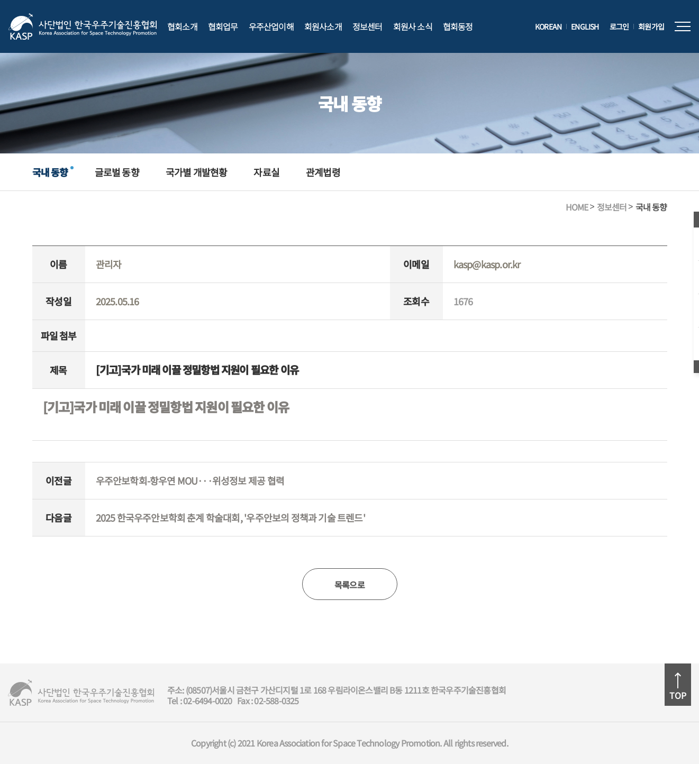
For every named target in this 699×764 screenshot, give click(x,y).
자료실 (266, 172)
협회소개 (182, 26)
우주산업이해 (271, 26)
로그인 (619, 26)
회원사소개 (323, 26)
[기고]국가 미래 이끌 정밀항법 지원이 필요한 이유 (166, 407)
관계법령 (323, 172)
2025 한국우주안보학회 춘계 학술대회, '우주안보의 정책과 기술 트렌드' (230, 517)
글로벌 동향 (117, 172)
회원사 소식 (412, 26)
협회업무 (223, 26)
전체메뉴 (683, 26)
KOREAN (548, 26)
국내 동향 (50, 172)
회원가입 (651, 26)
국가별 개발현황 (197, 172)
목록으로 (349, 584)
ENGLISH (584, 26)
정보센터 (367, 26)
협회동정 (458, 26)
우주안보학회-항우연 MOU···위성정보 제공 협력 (190, 480)
